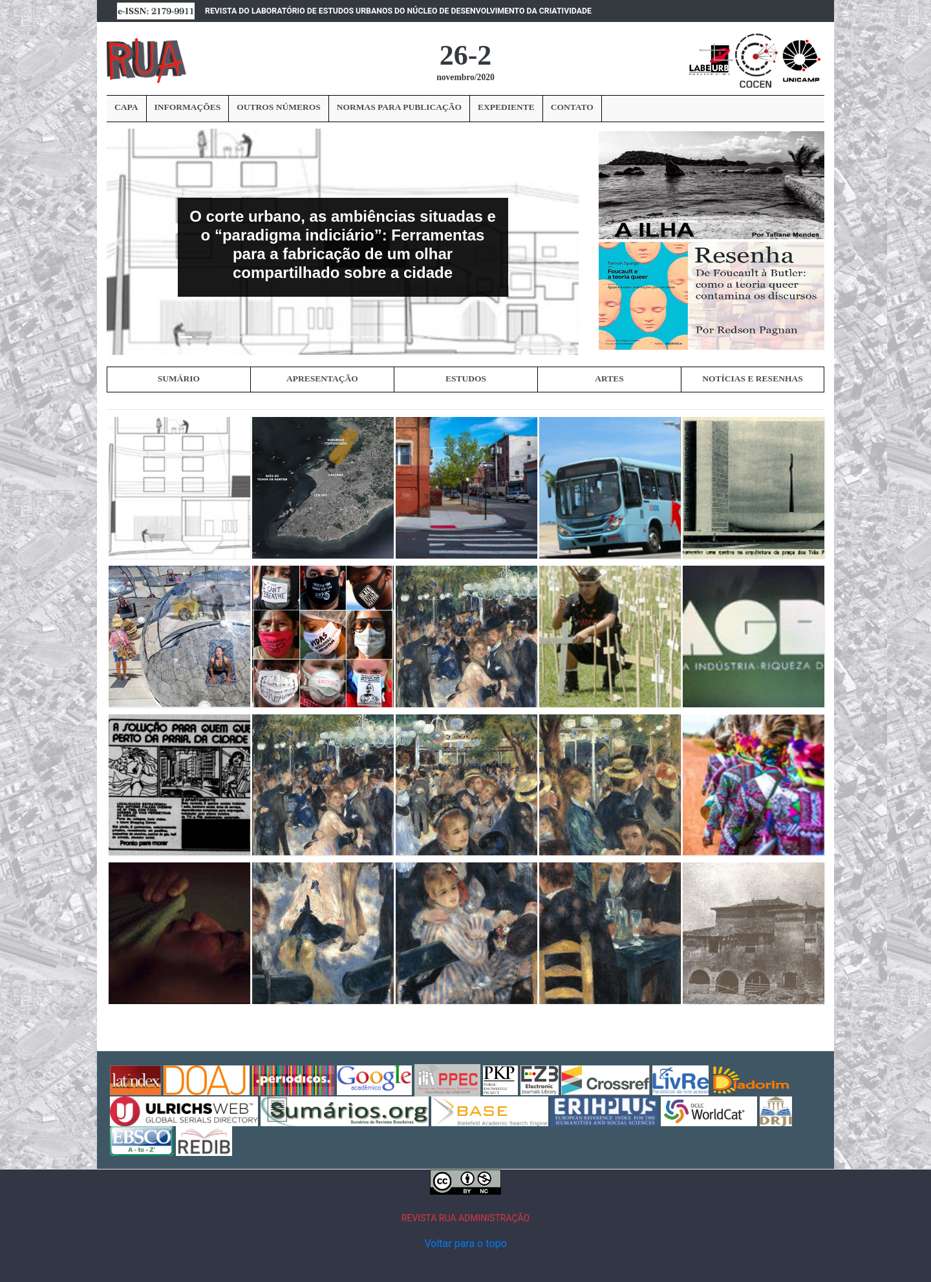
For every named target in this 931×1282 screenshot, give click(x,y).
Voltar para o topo (465, 1243)
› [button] (818, 184)
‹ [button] (603, 184)
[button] (119, 242)
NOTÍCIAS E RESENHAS (752, 378)
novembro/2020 (465, 77)
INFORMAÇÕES (188, 107)
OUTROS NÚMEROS (278, 107)
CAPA (126, 107)
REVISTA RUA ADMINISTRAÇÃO (465, 1217)
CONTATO (572, 107)
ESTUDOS (465, 378)
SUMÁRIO (179, 378)
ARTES (609, 378)
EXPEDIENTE (506, 107)
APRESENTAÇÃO (322, 378)
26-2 (466, 55)
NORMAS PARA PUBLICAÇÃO (399, 107)
